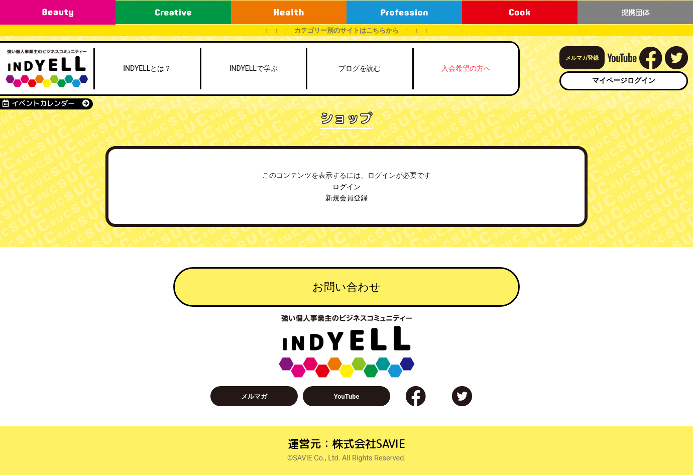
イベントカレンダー (46, 103)
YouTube (347, 396)
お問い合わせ (346, 286)
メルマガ (254, 396)
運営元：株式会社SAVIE (346, 443)
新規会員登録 (346, 198)
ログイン (346, 187)
